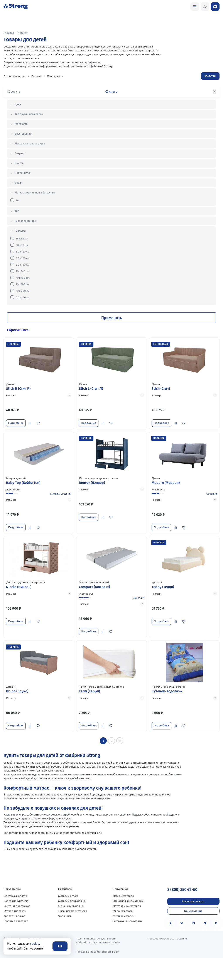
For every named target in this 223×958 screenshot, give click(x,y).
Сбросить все (18, 330)
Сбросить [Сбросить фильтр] (13, 91)
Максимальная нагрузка (30, 143)
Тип (17, 211)
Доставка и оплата (15, 895)
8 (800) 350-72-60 (182, 889)
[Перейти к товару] (39, 383)
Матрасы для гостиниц (72, 900)
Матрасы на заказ (14, 910)
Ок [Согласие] (60, 946)
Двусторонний (23, 133)
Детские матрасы (123, 895)
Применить (111, 317)
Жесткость (21, 123)
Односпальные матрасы (128, 900)
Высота (19, 163)
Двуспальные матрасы (127, 905)
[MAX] (193, 923)
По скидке (53, 76)
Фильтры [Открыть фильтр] (210, 75)
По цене (36, 76)
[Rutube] (216, 923)
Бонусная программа (16, 905)
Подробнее (16, 422)
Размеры (20, 230)
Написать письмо (193, 900)
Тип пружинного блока (29, 114)
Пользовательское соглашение (167, 938)
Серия (18, 182)
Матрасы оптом (68, 895)
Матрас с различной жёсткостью (35, 192)
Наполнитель (23, 173)
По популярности (14, 76)
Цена (18, 104)
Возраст (20, 153)
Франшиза (65, 915)
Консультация (193, 910)
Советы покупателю (15, 900)
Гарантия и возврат (15, 920)
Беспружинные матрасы (127, 920)
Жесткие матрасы (124, 915)
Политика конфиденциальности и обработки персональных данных (98, 940)
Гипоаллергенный (26, 220)
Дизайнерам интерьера (72, 910)
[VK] (182, 923)
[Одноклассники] (170, 923)
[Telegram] (205, 923)
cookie (34, 944)
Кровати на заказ (14, 915)
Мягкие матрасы (123, 910)
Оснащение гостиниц (71, 905)
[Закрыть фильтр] (214, 91)
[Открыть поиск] (194, 6)
